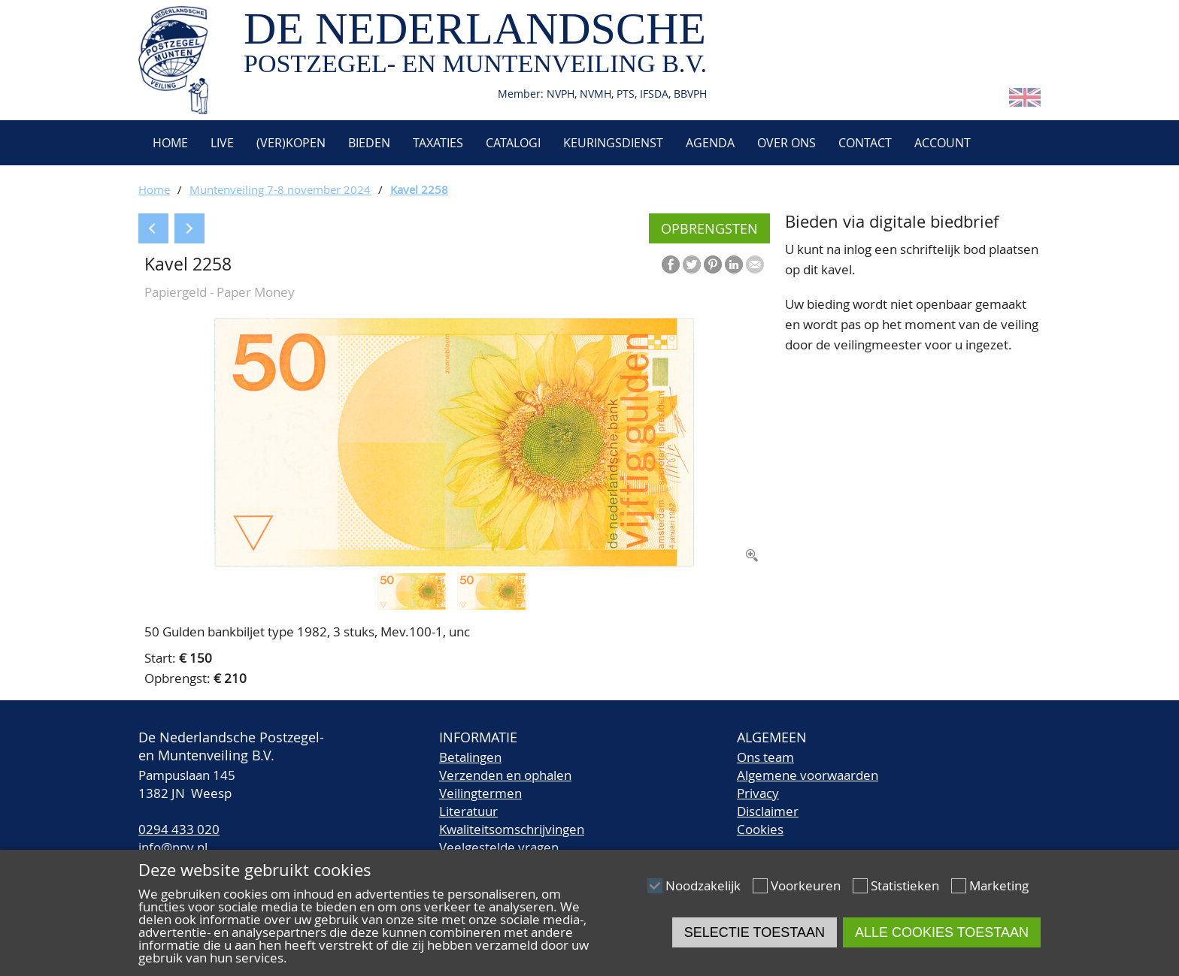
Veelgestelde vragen (499, 847)
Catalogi (513, 142)
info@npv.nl (173, 847)
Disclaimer (768, 811)
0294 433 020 (179, 829)
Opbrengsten (709, 228)
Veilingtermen (480, 793)
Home (169, 142)
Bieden (369, 142)
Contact (865, 142)
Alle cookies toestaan (942, 932)
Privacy (758, 793)
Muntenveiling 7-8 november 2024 (280, 189)
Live (222, 142)
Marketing (999, 885)
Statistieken (905, 885)
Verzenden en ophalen (505, 775)
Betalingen (470, 757)
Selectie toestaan (754, 932)
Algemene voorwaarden (807, 775)
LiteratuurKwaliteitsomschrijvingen (511, 820)
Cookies (760, 829)
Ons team (765, 757)
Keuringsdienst (613, 142)
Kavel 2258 (419, 189)
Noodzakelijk (703, 885)
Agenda (710, 142)
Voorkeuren (806, 885)
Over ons (786, 142)
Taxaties (438, 142)
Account (942, 142)
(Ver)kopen (291, 142)
